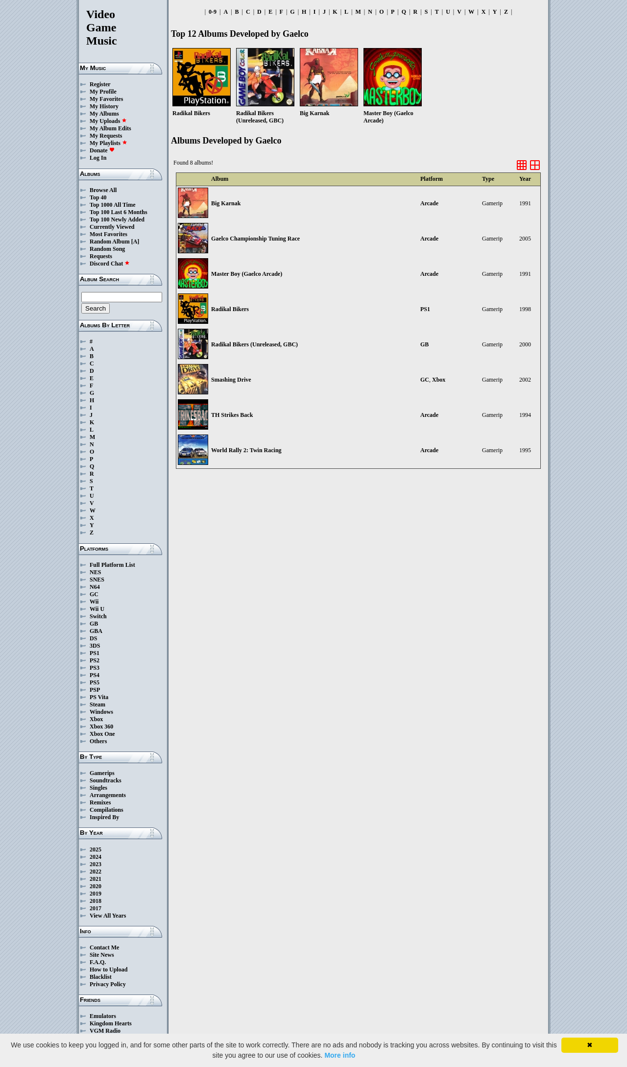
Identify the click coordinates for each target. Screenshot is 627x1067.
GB (94, 623)
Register (100, 84)
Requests (101, 256)
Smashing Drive (231, 379)
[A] (135, 241)
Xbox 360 (101, 726)
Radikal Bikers (230, 309)
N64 (95, 586)
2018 (95, 900)
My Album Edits (110, 128)
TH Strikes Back (232, 415)
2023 (95, 864)
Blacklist (101, 976)
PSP (95, 689)
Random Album (110, 241)
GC (94, 594)
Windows (101, 711)
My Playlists (108, 143)
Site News (102, 954)
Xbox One (102, 733)
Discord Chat (110, 263)
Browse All (103, 190)
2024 (95, 856)
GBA (96, 631)
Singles (98, 787)
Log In (98, 157)
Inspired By (104, 817)
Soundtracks (105, 780)
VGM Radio (105, 1030)
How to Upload (108, 969)
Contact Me (104, 947)
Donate (102, 150)
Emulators (103, 1016)
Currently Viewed (112, 226)
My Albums (104, 113)
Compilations (106, 809)
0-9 (213, 11)
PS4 (94, 675)
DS (93, 638)
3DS (95, 645)
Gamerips (102, 773)
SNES (97, 579)
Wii (94, 601)
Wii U (97, 609)
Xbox (96, 719)
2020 (95, 886)
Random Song (107, 248)
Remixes (100, 802)
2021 (95, 878)
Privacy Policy (108, 984)
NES (95, 572)
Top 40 (98, 197)
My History (104, 106)
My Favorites (106, 99)
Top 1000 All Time (112, 204)
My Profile (103, 91)
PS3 (94, 667)
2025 (95, 849)
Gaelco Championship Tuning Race (255, 238)
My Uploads (108, 121)
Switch (98, 616)
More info (339, 1055)
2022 (95, 871)
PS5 (94, 682)
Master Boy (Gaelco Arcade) (246, 273)
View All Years (108, 915)
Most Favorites (108, 234)
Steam (97, 704)
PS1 (94, 653)
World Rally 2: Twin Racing (246, 450)
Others (98, 741)
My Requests (106, 135)
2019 (95, 893)
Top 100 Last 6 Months (118, 212)
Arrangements (108, 795)
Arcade (429, 203)
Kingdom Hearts (111, 1023)
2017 (95, 908)
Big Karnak (226, 203)
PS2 (94, 660)
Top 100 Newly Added (117, 219)
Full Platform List (112, 564)
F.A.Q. (98, 962)
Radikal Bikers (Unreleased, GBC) (254, 344)
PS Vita (99, 697)
